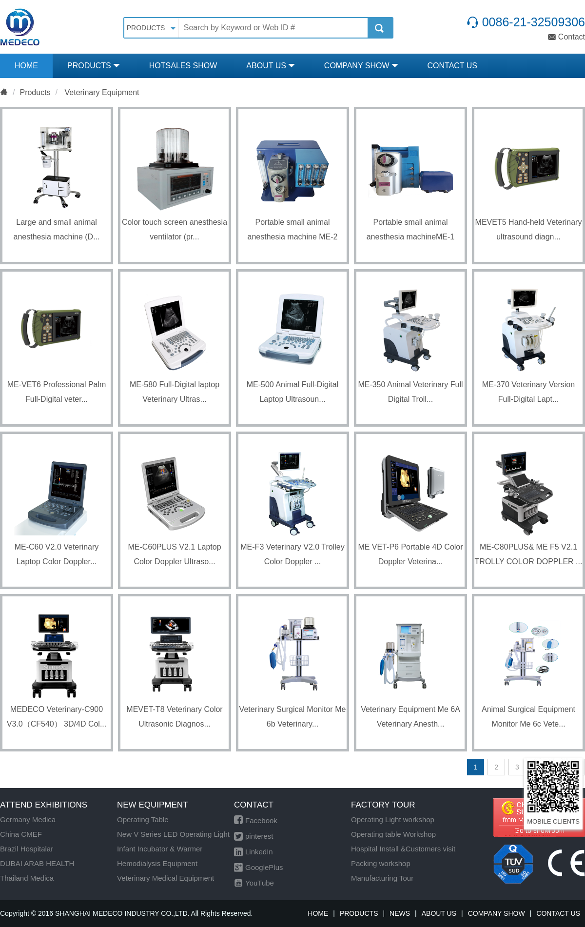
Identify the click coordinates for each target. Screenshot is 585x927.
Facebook (255, 820)
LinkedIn (253, 852)
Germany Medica (28, 819)
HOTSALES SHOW (183, 65)
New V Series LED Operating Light (173, 834)
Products (35, 92)
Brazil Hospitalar (26, 849)
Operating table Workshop (393, 834)
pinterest (253, 836)
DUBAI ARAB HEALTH (37, 863)
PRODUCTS (93, 65)
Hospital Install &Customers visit (403, 849)
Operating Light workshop (392, 819)
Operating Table (143, 819)
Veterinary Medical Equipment (165, 878)
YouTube (254, 883)
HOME (26, 65)
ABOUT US (270, 65)
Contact (566, 37)
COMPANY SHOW (361, 65)
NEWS (400, 913)
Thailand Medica (27, 878)
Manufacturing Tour (382, 878)
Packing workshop (380, 863)
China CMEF (21, 834)
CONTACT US (453, 65)
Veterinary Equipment (100, 92)
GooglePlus (258, 867)
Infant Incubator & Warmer (159, 849)
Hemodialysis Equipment (157, 863)
